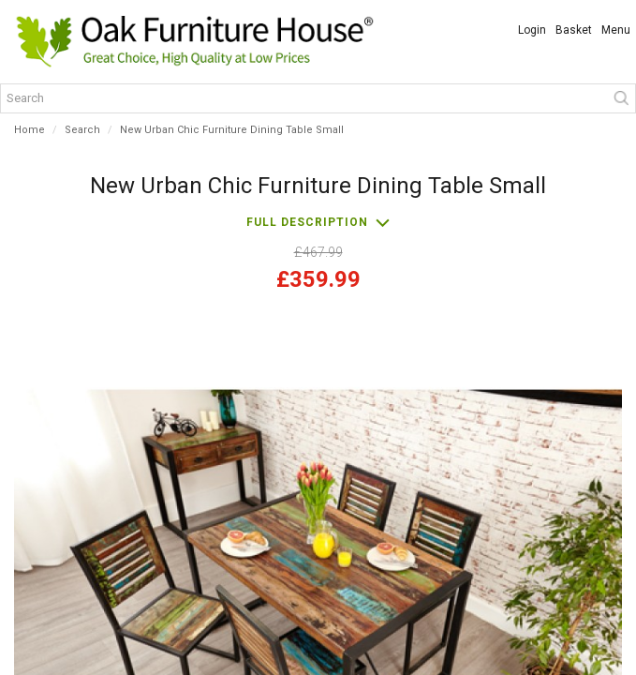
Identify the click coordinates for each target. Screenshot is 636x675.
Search (82, 130)
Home (29, 130)
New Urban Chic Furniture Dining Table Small (232, 130)
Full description (307, 222)
